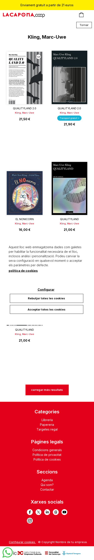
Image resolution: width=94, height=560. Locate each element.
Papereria (47, 424)
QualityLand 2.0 (24, 108)
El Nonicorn (25, 219)
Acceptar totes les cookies (46, 309)
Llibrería (47, 420)
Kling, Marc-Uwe (24, 112)
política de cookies (23, 270)
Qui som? (47, 485)
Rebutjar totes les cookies (46, 298)
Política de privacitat (47, 455)
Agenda (47, 480)
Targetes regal (47, 429)
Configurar (46, 289)
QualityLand (69, 219)
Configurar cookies (22, 542)
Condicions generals (47, 450)
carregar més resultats (47, 389)
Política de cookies (47, 459)
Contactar (47, 489)
